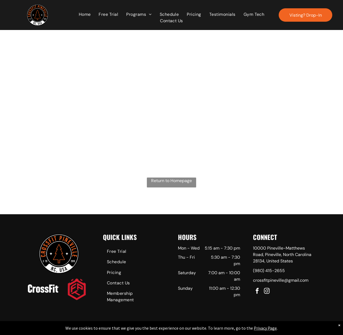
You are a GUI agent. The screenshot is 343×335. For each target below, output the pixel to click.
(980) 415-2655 (269, 270)
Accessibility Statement (182, 330)
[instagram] (267, 292)
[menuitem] (85, 14)
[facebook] (257, 292)
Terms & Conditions (216, 330)
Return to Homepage (171, 180)
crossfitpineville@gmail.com (280, 280)
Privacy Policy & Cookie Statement (138, 330)
